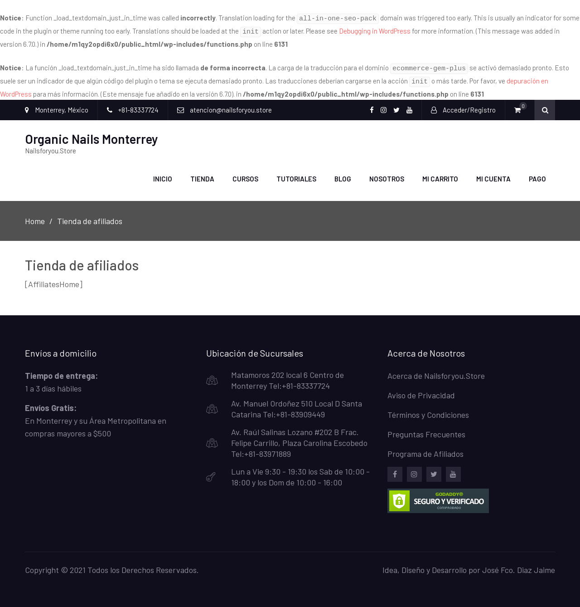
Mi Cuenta (493, 173)
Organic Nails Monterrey (91, 133)
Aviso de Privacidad (421, 390)
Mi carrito (440, 173)
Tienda (202, 173)
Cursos (245, 173)
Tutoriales (296, 173)
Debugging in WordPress (375, 29)
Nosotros (386, 173)
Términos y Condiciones (428, 409)
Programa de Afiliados (425, 448)
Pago (537, 173)
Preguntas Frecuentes (426, 429)
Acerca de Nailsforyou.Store (436, 370)
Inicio (162, 173)
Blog (342, 173)
